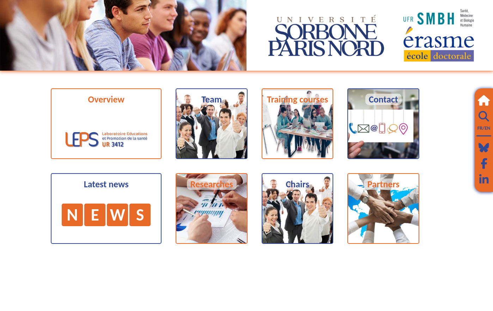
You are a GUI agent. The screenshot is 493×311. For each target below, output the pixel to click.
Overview (106, 99)
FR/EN (483, 128)
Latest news (106, 202)
